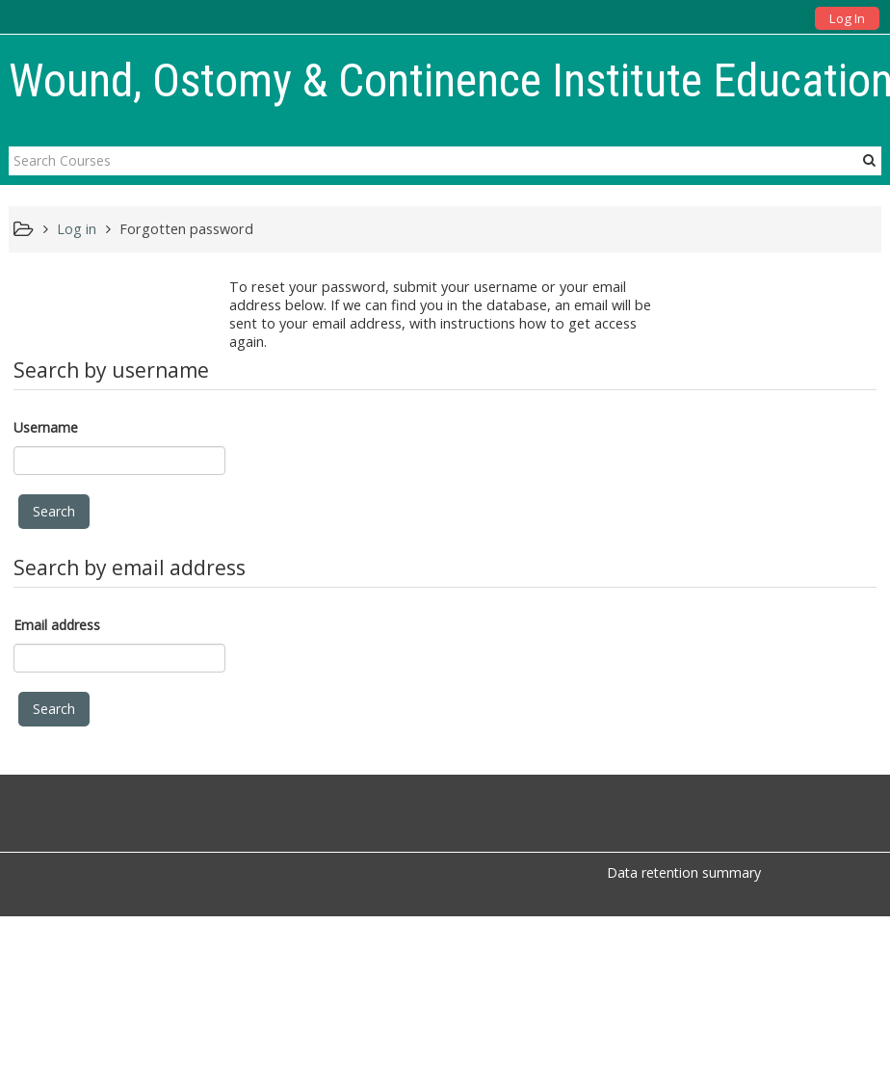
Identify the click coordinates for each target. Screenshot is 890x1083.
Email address (56, 625)
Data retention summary (684, 872)
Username (45, 427)
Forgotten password (186, 229)
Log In (847, 18)
